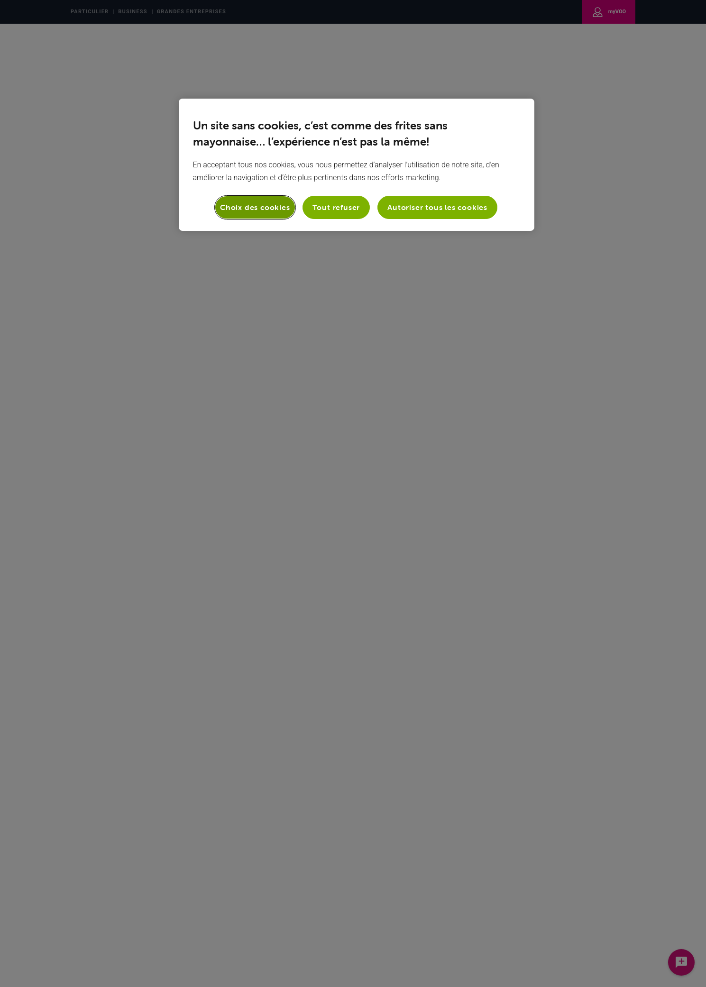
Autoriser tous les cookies (437, 207)
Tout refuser (336, 207)
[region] (356, 164)
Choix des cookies (255, 207)
